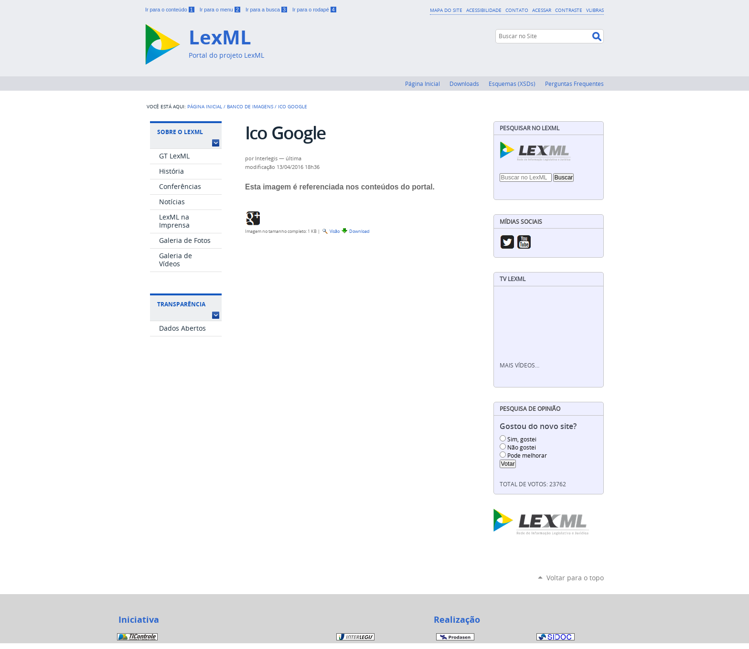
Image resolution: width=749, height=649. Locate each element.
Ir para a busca (267, 9)
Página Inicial (422, 83)
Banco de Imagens (250, 106)
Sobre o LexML (180, 132)
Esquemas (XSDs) (512, 83)
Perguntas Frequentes (574, 83)
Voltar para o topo (575, 577)
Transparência (181, 304)
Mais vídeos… (519, 365)
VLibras (595, 10)
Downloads (464, 83)
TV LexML (512, 279)
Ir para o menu (221, 9)
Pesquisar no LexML (529, 128)
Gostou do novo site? (538, 426)
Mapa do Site (446, 10)
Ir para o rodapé (314, 9)
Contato (516, 10)
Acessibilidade (484, 10)
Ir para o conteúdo (170, 9)
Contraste (568, 10)
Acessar (541, 10)
